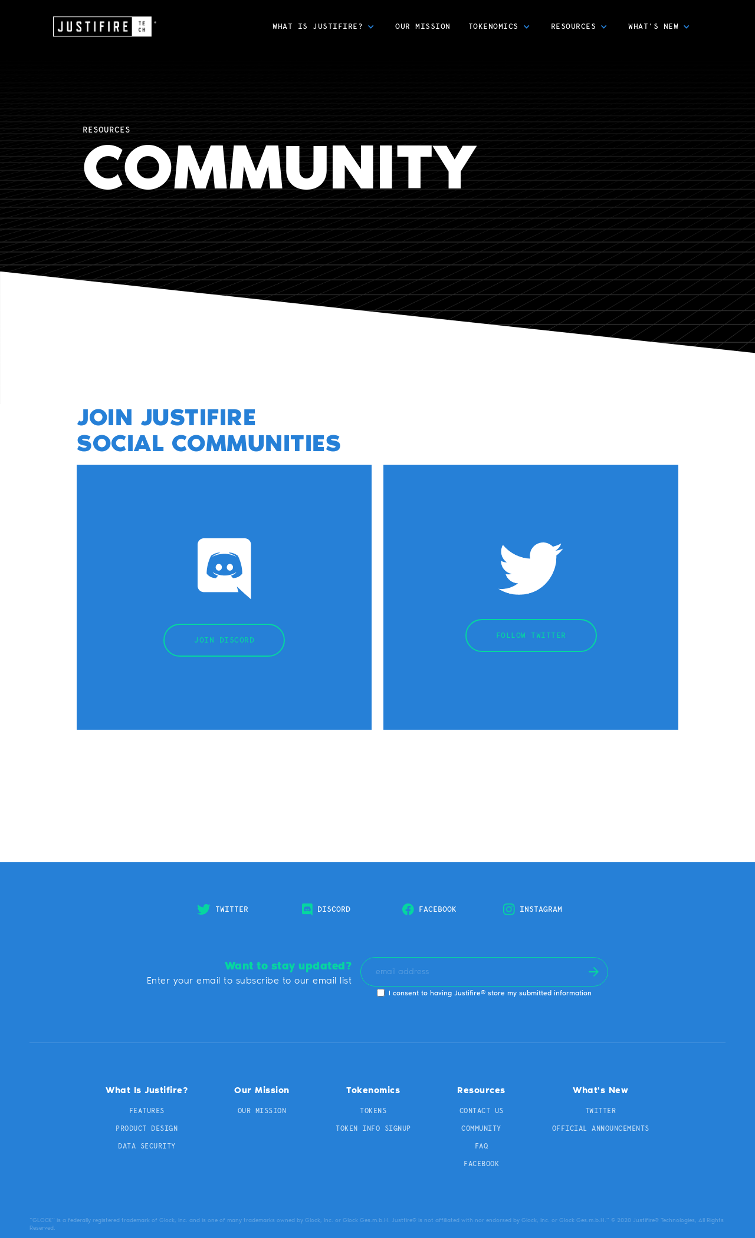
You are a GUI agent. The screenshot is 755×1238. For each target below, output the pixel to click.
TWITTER (600, 1110)
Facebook (481, 1163)
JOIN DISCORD (224, 639)
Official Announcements (600, 1128)
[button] (325, 26)
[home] (104, 26)
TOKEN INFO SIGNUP (373, 1128)
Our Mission (423, 26)
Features (147, 1110)
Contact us (481, 1110)
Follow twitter (531, 635)
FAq (481, 1145)
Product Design (147, 1128)
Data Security (147, 1145)
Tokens (373, 1110)
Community (481, 1128)
